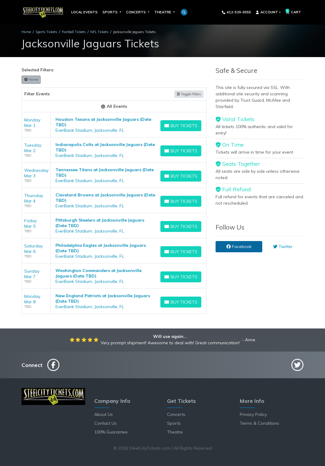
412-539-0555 (236, 12)
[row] (114, 125)
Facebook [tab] (239, 246)
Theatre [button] (163, 12)
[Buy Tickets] (180, 125)
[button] (184, 12)
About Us (103, 414)
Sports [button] (110, 12)
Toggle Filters (189, 94)
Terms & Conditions (259, 423)
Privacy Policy (253, 414)
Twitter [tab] (283, 246)
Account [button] (267, 12)
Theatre (175, 432)
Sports (174, 423)
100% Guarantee (111, 432)
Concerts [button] (136, 12)
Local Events (84, 12)
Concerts (176, 414)
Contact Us (105, 423)
